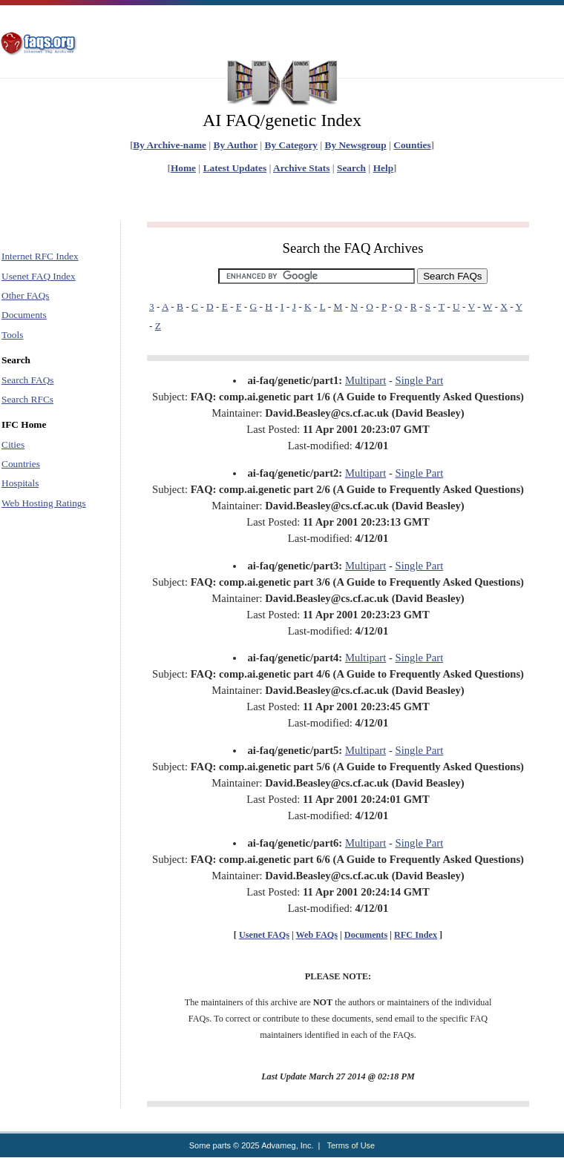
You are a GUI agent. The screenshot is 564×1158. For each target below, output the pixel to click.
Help (383, 167)
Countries (20, 463)
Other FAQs (25, 295)
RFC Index (415, 935)
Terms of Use (351, 1145)
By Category (291, 144)
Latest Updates (235, 167)
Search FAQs (27, 380)
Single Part (420, 380)
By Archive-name (169, 144)
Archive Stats (301, 167)
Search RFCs (27, 399)
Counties (411, 144)
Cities (12, 444)
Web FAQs (317, 935)
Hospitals (20, 483)
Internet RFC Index (40, 256)
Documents (24, 314)
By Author (236, 144)
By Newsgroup (356, 144)
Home (183, 167)
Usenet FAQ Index (38, 276)
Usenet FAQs (264, 935)
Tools (12, 334)
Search (351, 167)
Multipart (365, 380)
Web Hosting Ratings (43, 503)
